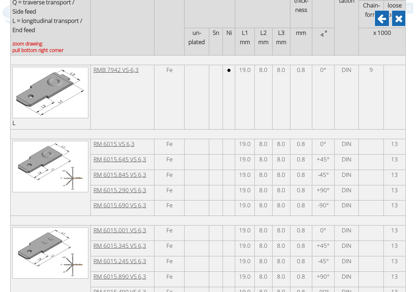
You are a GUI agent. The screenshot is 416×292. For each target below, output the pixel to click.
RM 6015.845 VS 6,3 (119, 207)
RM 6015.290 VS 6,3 (119, 223)
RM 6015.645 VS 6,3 (119, 192)
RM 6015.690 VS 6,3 (119, 238)
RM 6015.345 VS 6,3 (119, 278)
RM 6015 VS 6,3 (114, 177)
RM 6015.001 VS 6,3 (119, 263)
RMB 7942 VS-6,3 (116, 103)
